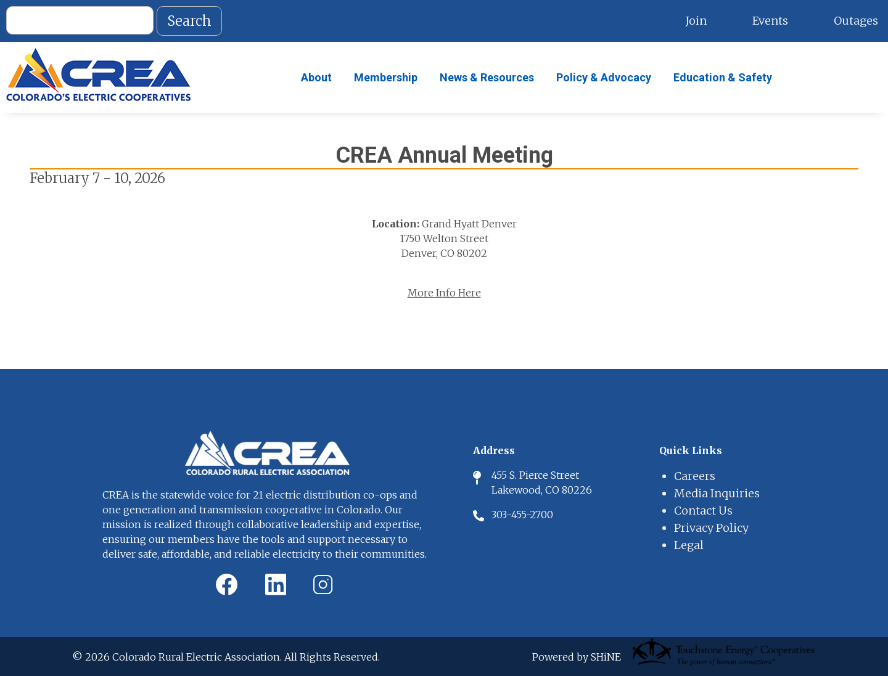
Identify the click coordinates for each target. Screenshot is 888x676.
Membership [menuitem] (385, 77)
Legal (689, 545)
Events (770, 21)
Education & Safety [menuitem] (722, 77)
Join (696, 21)
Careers (694, 476)
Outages (856, 21)
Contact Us (703, 510)
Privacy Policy (711, 528)
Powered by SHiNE (576, 657)
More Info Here (444, 293)
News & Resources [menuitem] (487, 77)
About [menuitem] (316, 77)
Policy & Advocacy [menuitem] (603, 77)
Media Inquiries (717, 493)
